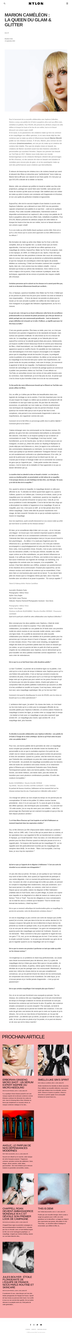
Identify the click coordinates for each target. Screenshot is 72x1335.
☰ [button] (67, 3)
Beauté (25, 1090)
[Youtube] (41, 1325)
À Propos (28, 1329)
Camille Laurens (45, 1083)
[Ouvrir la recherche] (4, 3)
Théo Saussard (10, 1154)
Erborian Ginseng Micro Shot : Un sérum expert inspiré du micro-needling (18, 1083)
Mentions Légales (41, 1329)
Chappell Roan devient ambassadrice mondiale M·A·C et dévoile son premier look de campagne (18, 1213)
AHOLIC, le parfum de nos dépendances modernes (17, 1148)
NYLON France (9, 1090)
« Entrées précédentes (6, 1309)
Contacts (33, 1329)
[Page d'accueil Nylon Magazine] (36, 3)
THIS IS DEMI (45, 1208)
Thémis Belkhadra (46, 1211)
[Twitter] (37, 1325)
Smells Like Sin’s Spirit (53, 1079)
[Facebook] (30, 1325)
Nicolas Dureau (10, 1222)
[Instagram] (33, 1325)
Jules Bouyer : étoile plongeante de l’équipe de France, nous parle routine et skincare (18, 1282)
